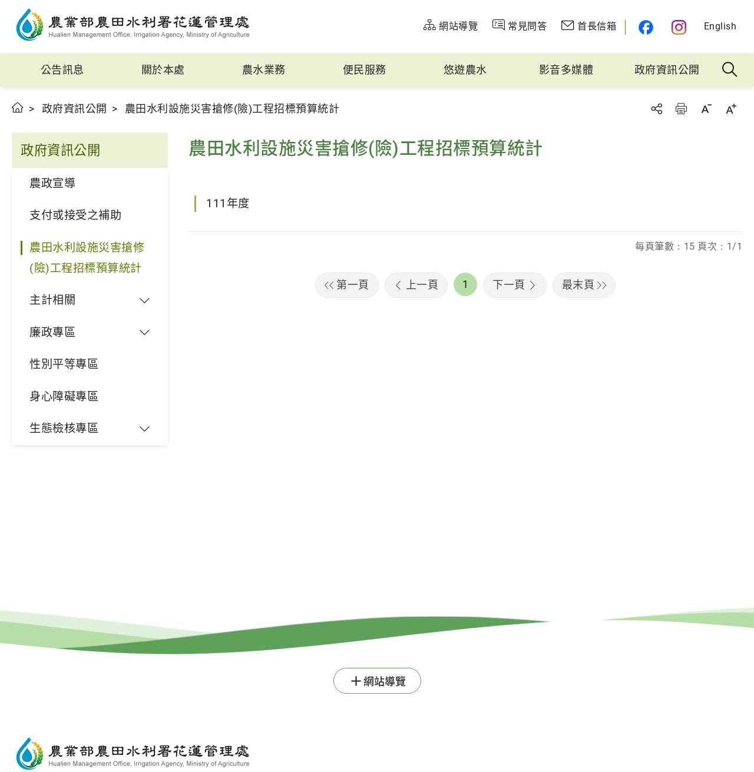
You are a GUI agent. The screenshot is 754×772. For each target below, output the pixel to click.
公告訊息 (62, 70)
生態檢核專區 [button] (63, 428)
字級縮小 (706, 108)
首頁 (18, 107)
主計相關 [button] (52, 300)
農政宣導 (52, 183)
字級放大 (731, 108)
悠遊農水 (465, 70)
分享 (656, 108)
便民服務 (364, 70)
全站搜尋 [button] (730, 70)
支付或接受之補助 (75, 215)
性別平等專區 (63, 364)
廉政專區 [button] (52, 332)
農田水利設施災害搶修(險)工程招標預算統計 (86, 258)
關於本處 (163, 70)
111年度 (228, 203)
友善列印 (681, 108)
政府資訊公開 (667, 70)
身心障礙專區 (63, 396)
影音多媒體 (566, 70)
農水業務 (264, 70)
